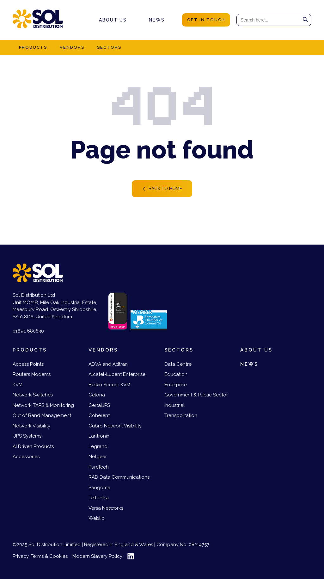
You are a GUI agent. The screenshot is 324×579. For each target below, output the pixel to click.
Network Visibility (31, 426)
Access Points (28, 364)
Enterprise (175, 385)
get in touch (206, 19)
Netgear (98, 456)
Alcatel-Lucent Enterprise (117, 374)
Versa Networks (106, 508)
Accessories (26, 456)
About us (113, 19)
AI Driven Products (33, 446)
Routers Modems (32, 374)
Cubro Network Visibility (115, 426)
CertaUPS (99, 405)
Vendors (72, 47)
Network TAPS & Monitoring (43, 405)
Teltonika (99, 498)
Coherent (99, 415)
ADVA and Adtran (108, 364)
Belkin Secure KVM (109, 385)
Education (175, 374)
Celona (97, 395)
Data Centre (178, 364)
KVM (17, 385)
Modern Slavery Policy (97, 556)
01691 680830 (28, 331)
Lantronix (99, 436)
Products (33, 47)
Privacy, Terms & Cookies (40, 556)
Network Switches (33, 395)
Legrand (98, 446)
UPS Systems (27, 436)
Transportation (180, 415)
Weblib (97, 518)
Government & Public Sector (196, 395)
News (157, 19)
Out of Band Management (42, 415)
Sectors (109, 47)
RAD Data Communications (119, 477)
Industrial (174, 405)
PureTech (99, 467)
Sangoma (99, 487)
